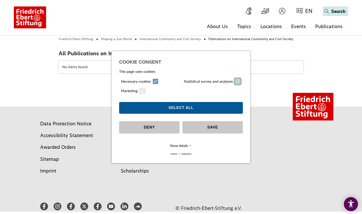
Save (212, 127)
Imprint (173, 153)
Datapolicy (186, 153)
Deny (149, 127)
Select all (181, 108)
